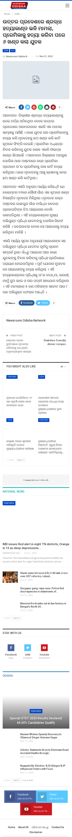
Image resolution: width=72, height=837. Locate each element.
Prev (11, 460)
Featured (12, 377)
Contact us (58, 827)
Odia (6, 51)
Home (11, 827)
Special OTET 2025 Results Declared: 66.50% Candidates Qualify (36, 720)
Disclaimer (36, 832)
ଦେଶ (12, 51)
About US (23, 827)
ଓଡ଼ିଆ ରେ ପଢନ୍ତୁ (40, 827)
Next (20, 460)
